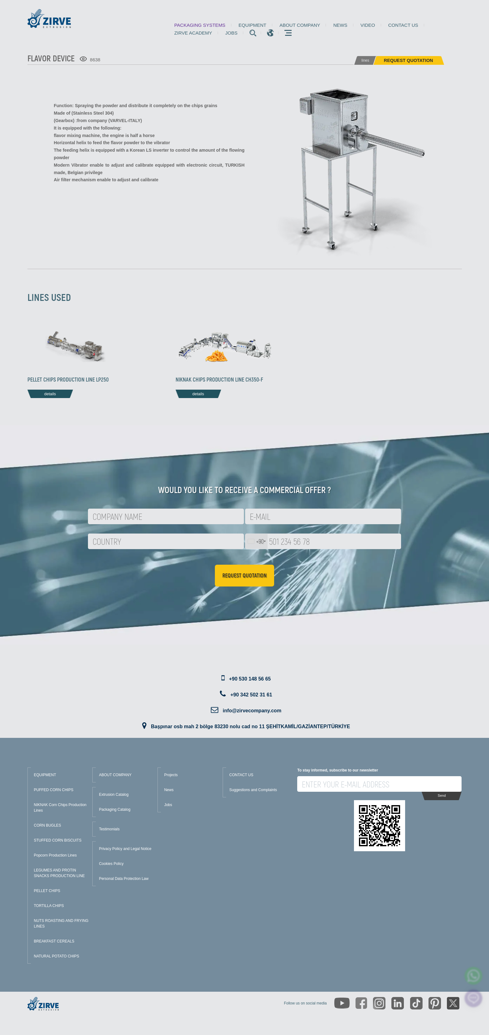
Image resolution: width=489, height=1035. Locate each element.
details (50, 394)
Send (442, 795)
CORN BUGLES (47, 825)
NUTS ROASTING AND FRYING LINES (61, 923)
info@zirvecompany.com (252, 710)
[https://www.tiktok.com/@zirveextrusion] (416, 1003)
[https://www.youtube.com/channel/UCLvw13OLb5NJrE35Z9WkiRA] (342, 1003)
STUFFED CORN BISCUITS (58, 840)
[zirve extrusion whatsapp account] (473, 976)
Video (368, 25)
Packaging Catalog (114, 809)
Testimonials (109, 829)
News (340, 25)
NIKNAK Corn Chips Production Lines (60, 808)
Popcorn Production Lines (55, 855)
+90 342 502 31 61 (251, 694)
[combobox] (256, 541)
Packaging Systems (199, 25)
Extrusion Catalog (113, 794)
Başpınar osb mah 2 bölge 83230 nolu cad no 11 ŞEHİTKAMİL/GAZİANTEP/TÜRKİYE (250, 726)
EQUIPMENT (45, 775)
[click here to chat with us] (473, 998)
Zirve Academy (193, 33)
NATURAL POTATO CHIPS (56, 956)
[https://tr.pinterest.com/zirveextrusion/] (434, 1003)
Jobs (231, 33)
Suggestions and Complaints (253, 790)
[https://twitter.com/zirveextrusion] (453, 1003)
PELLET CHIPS (47, 891)
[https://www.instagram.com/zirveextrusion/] (379, 1003)
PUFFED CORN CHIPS (54, 790)
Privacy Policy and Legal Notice (125, 849)
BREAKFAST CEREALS (54, 941)
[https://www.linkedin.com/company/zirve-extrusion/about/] (397, 1003)
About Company (299, 25)
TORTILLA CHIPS (49, 906)
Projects (170, 775)
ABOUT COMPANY (115, 775)
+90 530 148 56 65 (250, 678)
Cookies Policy (111, 864)
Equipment (252, 25)
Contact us (403, 25)
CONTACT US (241, 775)
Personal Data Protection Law (123, 878)
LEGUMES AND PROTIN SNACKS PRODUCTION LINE (59, 873)
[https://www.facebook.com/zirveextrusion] (361, 1003)
